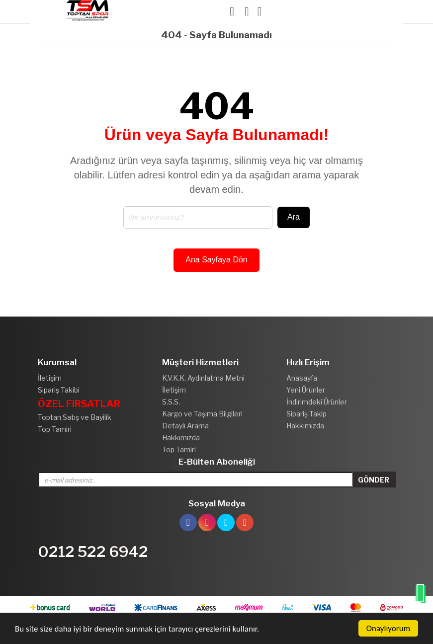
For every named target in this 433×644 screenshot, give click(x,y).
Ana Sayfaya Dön (216, 259)
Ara (293, 217)
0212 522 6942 (93, 552)
